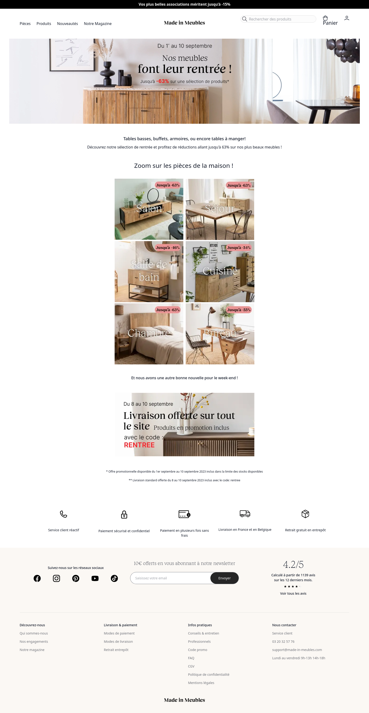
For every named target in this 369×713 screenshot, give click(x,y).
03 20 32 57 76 (283, 641)
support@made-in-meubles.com (297, 649)
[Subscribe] (224, 578)
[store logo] (184, 23)
